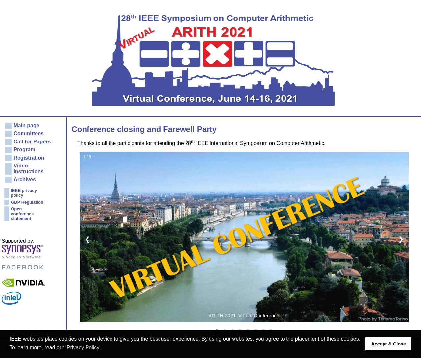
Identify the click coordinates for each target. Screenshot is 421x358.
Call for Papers (32, 141)
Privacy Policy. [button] (84, 347)
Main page (26, 125)
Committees (28, 133)
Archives (24, 179)
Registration (28, 158)
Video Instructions (28, 168)
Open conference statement (22, 213)
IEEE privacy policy (24, 193)
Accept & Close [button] (388, 343)
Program (24, 149)
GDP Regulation (27, 202)
